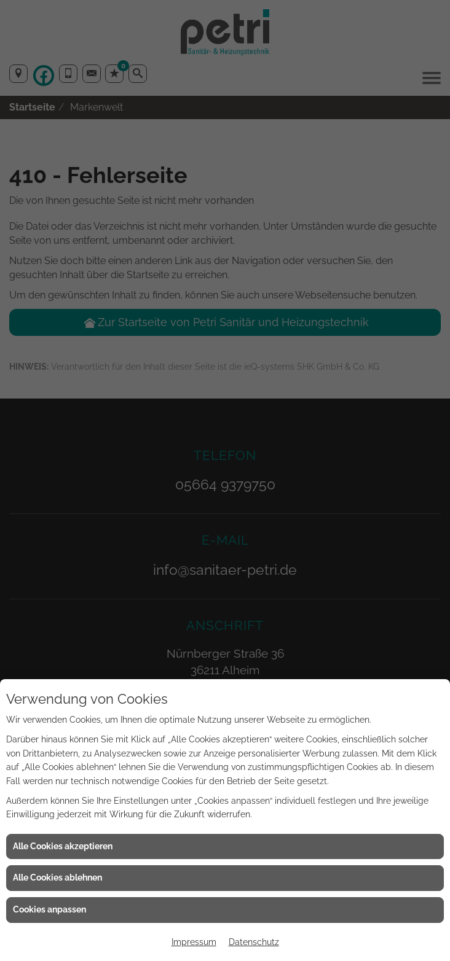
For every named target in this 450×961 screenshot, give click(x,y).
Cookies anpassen (49, 909)
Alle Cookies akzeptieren (62, 846)
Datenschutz (254, 942)
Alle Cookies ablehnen (57, 877)
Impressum (194, 942)
